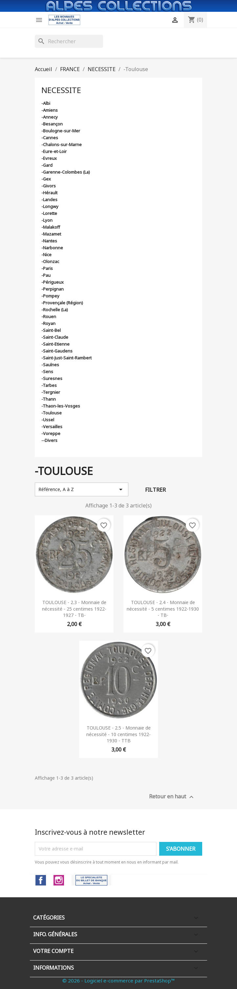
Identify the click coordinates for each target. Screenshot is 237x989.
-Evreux (49, 158)
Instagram (59, 880)
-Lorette (49, 213)
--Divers (49, 440)
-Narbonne (52, 248)
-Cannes (49, 138)
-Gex (46, 179)
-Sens (47, 371)
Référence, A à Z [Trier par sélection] (81, 489)
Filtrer (155, 489)
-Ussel (47, 420)
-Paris (47, 268)
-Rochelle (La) (54, 310)
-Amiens (49, 110)
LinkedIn (91, 880)
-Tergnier (50, 392)
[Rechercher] (69, 41)
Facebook (40, 880)
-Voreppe (50, 433)
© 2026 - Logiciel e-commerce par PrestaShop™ (118, 980)
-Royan (48, 323)
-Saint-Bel (51, 330)
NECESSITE (61, 90)
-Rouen (48, 316)
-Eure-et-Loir (54, 151)
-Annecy (49, 117)
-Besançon (52, 124)
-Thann (48, 399)
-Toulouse (51, 413)
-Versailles (51, 426)
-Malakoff (50, 227)
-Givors (48, 186)
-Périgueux (52, 282)
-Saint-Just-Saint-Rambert (66, 358)
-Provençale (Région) (62, 303)
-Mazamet (51, 234)
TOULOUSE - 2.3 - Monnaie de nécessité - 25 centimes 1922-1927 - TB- (74, 608)
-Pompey (50, 296)
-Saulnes (50, 365)
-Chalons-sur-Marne (61, 144)
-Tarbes (49, 385)
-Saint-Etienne (55, 344)
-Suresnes (51, 378)
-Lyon (47, 220)
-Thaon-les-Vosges (60, 406)
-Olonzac (50, 261)
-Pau (46, 275)
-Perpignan (52, 289)
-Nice (46, 254)
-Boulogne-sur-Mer (60, 131)
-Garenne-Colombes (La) (65, 172)
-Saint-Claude (54, 337)
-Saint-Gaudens (57, 351)
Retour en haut (172, 797)
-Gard (47, 165)
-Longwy (49, 206)
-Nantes (49, 241)
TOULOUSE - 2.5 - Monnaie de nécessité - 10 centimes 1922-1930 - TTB (118, 734)
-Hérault (49, 193)
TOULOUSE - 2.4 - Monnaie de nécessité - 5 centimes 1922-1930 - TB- (163, 608)
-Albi (45, 103)
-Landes (49, 199)
